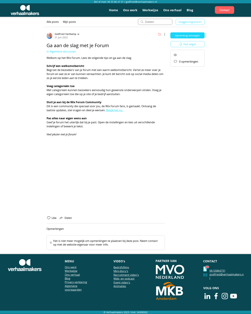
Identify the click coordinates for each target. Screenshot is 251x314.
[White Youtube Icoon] (233, 296)
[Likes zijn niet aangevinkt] (49, 218)
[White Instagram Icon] (225, 296)
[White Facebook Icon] (216, 296)
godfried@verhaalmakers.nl (141, 1)
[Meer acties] (163, 34)
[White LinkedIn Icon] (207, 296)
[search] (155, 22)
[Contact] (224, 10)
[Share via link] (65, 218)
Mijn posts (69, 22)
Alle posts (53, 22)
